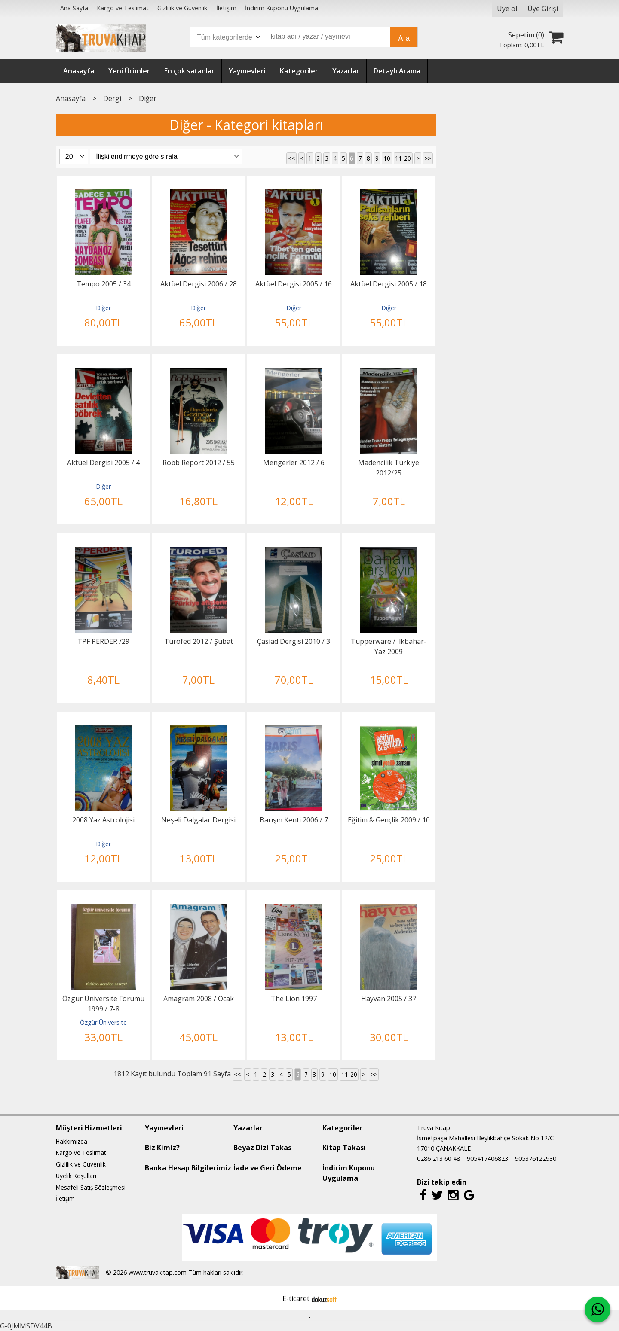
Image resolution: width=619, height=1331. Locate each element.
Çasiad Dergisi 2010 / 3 (293, 641)
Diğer (103, 308)
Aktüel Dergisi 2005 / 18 (388, 284)
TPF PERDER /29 (103, 641)
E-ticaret (296, 1298)
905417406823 (487, 1158)
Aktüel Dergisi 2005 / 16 (293, 284)
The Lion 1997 (294, 998)
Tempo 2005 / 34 (104, 284)
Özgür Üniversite (103, 1022)
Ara (404, 38)
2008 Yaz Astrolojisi (103, 820)
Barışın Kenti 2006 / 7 (294, 820)
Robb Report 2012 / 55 (198, 462)
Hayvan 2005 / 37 (388, 998)
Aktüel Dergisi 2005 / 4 (103, 462)
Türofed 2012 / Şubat (198, 641)
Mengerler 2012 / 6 (294, 462)
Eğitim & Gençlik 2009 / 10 (389, 820)
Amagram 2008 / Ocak (198, 998)
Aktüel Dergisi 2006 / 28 (198, 284)
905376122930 (535, 1158)
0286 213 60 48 (438, 1158)
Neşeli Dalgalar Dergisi (198, 820)
